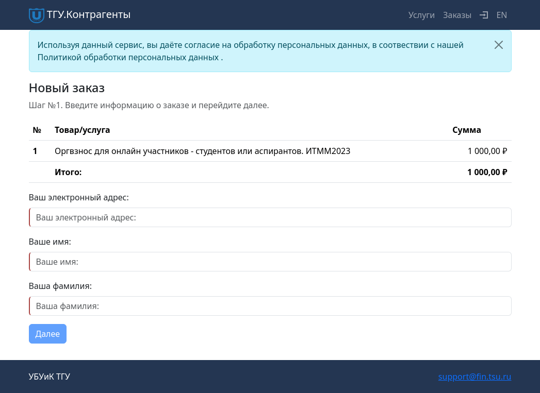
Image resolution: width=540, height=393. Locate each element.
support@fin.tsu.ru (475, 376)
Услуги (421, 15)
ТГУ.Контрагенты (80, 15)
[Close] (498, 44)
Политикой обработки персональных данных (129, 57)
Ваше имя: (50, 241)
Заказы (457, 15)
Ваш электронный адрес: (79, 197)
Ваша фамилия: (60, 286)
